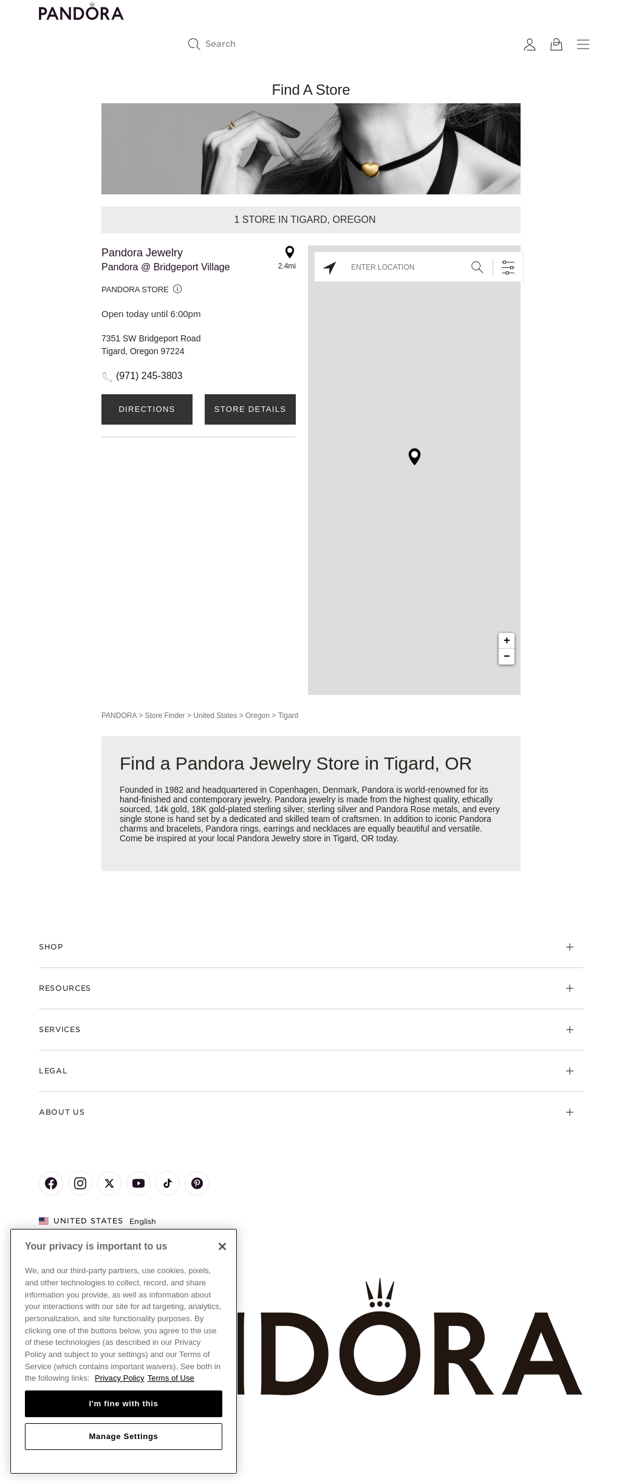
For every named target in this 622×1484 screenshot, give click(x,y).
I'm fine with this (124, 1403)
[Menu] (583, 44)
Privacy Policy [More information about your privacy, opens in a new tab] (120, 1378)
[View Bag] (556, 44)
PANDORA (119, 715)
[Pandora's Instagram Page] (80, 1183)
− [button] (507, 656)
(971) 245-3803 (149, 376)
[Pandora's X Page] (109, 1183)
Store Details (250, 409)
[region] (124, 1351)
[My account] (529, 44)
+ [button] (507, 641)
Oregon (257, 715)
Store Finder (165, 715)
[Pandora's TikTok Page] (168, 1183)
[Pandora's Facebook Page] (51, 1183)
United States (215, 715)
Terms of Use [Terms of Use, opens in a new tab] (171, 1378)
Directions (146, 409)
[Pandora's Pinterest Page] (197, 1183)
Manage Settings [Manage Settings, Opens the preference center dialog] (123, 1436)
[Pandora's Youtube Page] (138, 1183)
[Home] (311, 1337)
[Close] (222, 1246)
